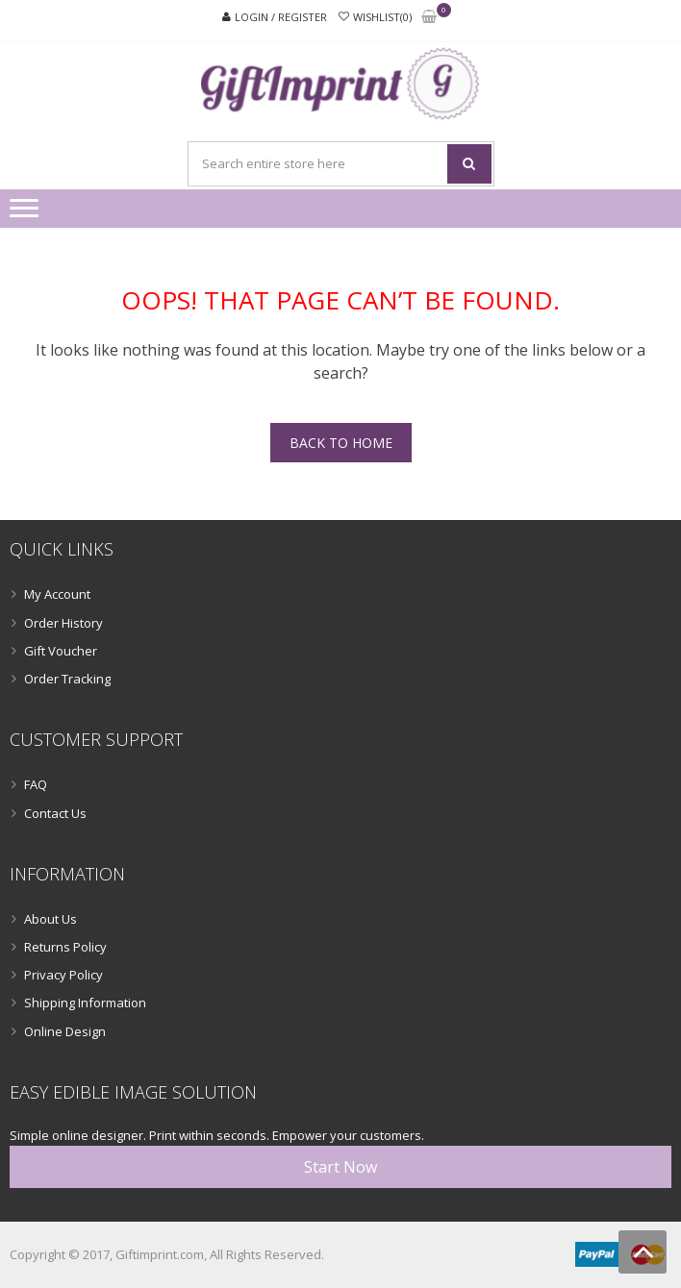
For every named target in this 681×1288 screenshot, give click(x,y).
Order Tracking (67, 678)
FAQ (35, 784)
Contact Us (55, 813)
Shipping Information (85, 1002)
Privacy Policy (63, 974)
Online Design (65, 1031)
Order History (63, 623)
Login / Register (281, 17)
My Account (57, 594)
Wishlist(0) (382, 17)
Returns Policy (65, 946)
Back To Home (341, 442)
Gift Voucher (60, 650)
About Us (50, 919)
